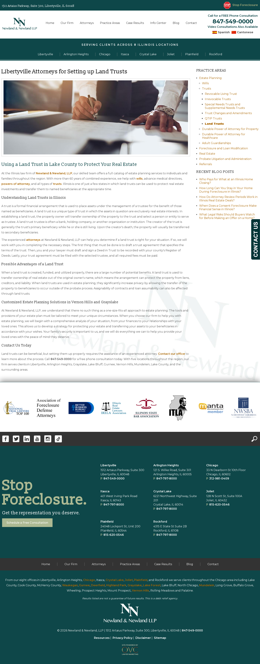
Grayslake (135, 585)
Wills (205, 83)
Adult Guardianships (216, 143)
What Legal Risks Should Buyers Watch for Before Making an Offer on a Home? (227, 216)
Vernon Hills (140, 590)
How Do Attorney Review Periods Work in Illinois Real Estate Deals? (228, 198)
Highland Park (116, 585)
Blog (176, 23)
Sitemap (160, 638)
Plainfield (140, 580)
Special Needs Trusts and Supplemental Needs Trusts (225, 106)
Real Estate (207, 153)
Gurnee (84, 585)
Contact (191, 23)
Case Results (135, 23)
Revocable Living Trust (221, 94)
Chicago (212, 465)
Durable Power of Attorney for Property (230, 129)
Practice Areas (110, 23)
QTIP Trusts (213, 118)
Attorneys (87, 23)
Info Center (158, 23)
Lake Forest (152, 585)
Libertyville (108, 465)
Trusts (206, 88)
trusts (57, 184)
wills (139, 178)
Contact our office (171, 353)
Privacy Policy (122, 638)
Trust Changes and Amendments (228, 113)
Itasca (104, 491)
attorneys (33, 240)
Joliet (210, 491)
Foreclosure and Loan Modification (223, 148)
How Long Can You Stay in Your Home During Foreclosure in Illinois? (226, 189)
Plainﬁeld (107, 521)
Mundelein (206, 585)
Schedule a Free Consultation (27, 522)
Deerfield (98, 585)
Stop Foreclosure (241, 5)
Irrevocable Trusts (218, 99)
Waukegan (70, 585)
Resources (102, 638)
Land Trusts (214, 123)
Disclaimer (143, 638)
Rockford (160, 521)
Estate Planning (210, 78)
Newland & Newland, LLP (54, 173)
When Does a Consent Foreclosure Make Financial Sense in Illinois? (228, 207)
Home (50, 23)
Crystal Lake (162, 491)
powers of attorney (15, 184)
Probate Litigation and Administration (225, 159)
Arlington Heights (166, 465)
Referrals (205, 164)
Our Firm (67, 23)
